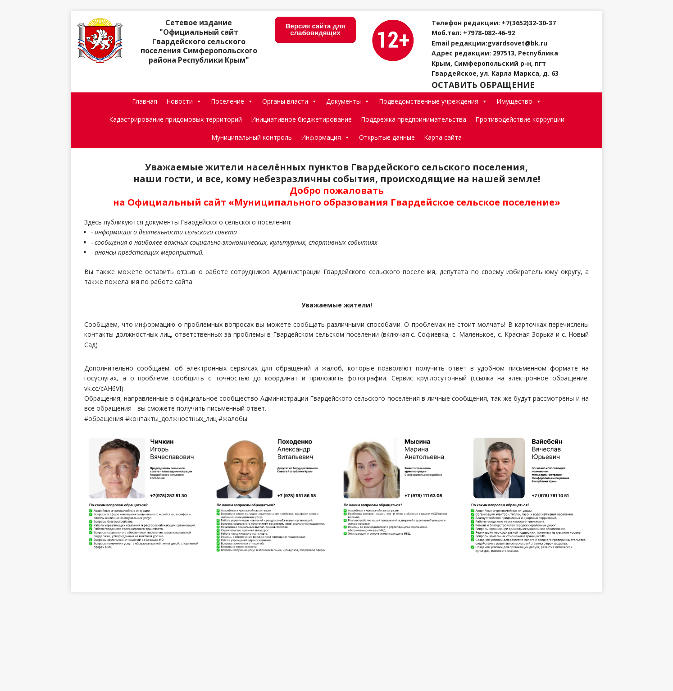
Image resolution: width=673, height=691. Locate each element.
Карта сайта (443, 137)
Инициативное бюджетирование (301, 119)
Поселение (232, 101)
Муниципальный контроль (251, 137)
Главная (144, 101)
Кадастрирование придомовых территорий (175, 119)
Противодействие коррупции (519, 119)
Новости (184, 101)
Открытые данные (387, 137)
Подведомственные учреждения (433, 101)
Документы (348, 101)
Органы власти (289, 101)
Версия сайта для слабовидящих (316, 29)
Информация (325, 137)
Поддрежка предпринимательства (413, 119)
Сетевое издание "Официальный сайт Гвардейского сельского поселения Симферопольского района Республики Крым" (199, 41)
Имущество (518, 101)
